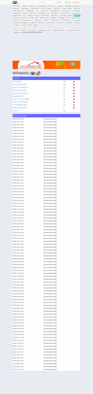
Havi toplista (33, 30)
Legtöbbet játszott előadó (58, 30)
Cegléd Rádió (30, 11)
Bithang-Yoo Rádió (67, 8)
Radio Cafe (77, 8)
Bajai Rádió (16, 8)
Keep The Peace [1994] (20, 107)
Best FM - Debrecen (46, 8)
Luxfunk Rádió (62, 15)
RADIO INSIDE (17, 15)
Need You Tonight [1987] (20, 87)
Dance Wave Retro (55, 11)
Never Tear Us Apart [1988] (21, 99)
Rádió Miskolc (16, 18)
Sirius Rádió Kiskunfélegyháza (20, 22)
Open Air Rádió (76, 18)
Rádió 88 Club (32, 6)
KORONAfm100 (45, 15)
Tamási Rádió (68, 22)
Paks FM (15, 20)
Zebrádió (35, 25)
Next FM (68, 18)
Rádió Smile (41, 22)
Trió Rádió (29, 25)
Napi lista (24, 30)
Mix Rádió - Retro (44, 18)
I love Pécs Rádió (64, 13)
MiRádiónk (77, 15)
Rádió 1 (47, 20)
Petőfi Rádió (61, 18)
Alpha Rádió (68, 6)
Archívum (67, 2)
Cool (37, 11)
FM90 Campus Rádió (18, 11)
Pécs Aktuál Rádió (26, 20)
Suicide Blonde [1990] (19, 84)
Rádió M (70, 15)
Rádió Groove (33, 13)
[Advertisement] (46, 47)
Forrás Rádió (16, 13)
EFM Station (77, 11)
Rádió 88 (24, 6)
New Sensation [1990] (19, 90)
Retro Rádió (77, 20)
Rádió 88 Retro (42, 6)
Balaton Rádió (25, 8)
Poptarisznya (37, 20)
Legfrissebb (16, 30)
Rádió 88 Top (51, 6)
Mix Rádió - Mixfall (33, 18)
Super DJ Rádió (50, 22)
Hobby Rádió (54, 13)
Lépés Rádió (54, 15)
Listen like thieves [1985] (20, 93)
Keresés (59, 2)
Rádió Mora (53, 18)
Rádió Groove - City (44, 13)
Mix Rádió (24, 18)
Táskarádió (77, 22)
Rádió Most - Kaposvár (33, 15)
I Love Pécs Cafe (75, 13)
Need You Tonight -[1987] (20, 102)
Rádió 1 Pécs (55, 20)
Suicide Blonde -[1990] (19, 105)
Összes (15, 110)
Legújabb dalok (17, 32)
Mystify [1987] (17, 81)
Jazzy (24, 15)
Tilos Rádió (16, 25)
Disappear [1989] (18, 96)
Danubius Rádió (67, 11)
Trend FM (22, 25)
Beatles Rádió (34, 8)
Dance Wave (44, 11)
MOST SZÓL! (16, 6)
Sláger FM (33, 22)
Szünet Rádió (59, 22)
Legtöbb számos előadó (74, 30)
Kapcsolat (76, 2)
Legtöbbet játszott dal (44, 30)
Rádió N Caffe (66, 20)
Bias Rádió (56, 8)
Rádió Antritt (77, 6)
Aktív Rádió (60, 6)
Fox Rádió (24, 13)
